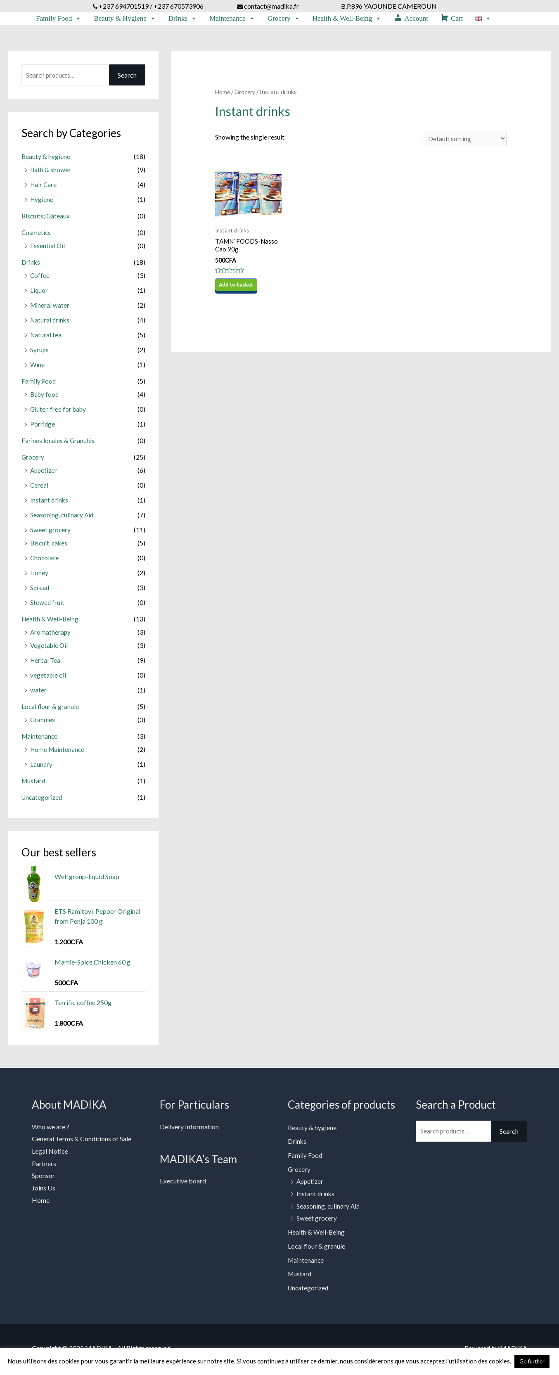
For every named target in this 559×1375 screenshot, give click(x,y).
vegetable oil (48, 678)
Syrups (39, 352)
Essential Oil (47, 248)
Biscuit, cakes (49, 546)
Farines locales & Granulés (58, 443)
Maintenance (232, 18)
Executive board (183, 1184)
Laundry (41, 767)
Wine (37, 367)
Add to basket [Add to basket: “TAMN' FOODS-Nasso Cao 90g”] (236, 290)
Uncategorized (42, 800)
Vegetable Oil (49, 648)
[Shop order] (464, 142)
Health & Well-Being (347, 18)
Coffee (40, 278)
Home (223, 94)
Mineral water (50, 308)
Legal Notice (50, 1154)
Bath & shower (50, 172)
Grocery (284, 18)
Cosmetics (36, 235)
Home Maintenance (58, 752)
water (38, 693)
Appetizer (44, 473)
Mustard (33, 783)
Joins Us (43, 1191)
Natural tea (46, 337)
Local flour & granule (50, 709)
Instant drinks (49, 503)
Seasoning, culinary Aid (62, 518)
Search (127, 78)
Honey (39, 575)
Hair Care (44, 187)
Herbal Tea (46, 663)
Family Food (58, 18)
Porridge (42, 427)
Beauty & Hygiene (125, 18)
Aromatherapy (50, 635)
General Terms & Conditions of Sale (81, 1141)
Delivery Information (189, 1129)
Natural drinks (50, 323)
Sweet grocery (50, 532)
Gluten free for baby (59, 412)
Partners (44, 1166)
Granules (42, 722)
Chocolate (44, 560)
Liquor (39, 293)
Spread (40, 590)
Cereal (39, 488)
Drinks (182, 18)
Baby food (45, 397)
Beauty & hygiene (46, 159)
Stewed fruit (47, 605)
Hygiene (42, 202)
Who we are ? (50, 1129)
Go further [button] (532, 1361)
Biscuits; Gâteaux (46, 219)
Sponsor (43, 1178)
